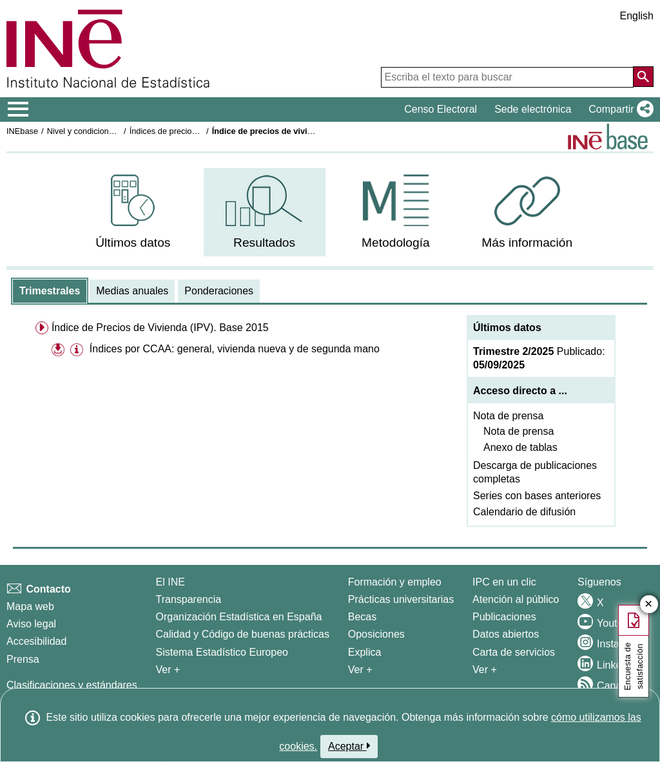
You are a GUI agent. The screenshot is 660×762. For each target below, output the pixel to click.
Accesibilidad (36, 641)
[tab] (49, 291)
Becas (362, 616)
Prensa (22, 659)
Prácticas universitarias (401, 599)
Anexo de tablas (520, 447)
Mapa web (30, 606)
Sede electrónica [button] (532, 109)
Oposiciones (376, 634)
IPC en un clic (504, 581)
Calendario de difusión (524, 511)
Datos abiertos (505, 634)
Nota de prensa (508, 415)
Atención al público (515, 599)
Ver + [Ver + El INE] (168, 669)
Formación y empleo (395, 581)
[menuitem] (133, 212)
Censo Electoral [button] (440, 109)
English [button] (637, 15)
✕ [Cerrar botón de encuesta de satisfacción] (648, 604)
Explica (365, 652)
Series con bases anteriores (537, 495)
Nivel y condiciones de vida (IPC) (107, 131)
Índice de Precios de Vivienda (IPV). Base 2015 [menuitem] (160, 327)
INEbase (22, 131)
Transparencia (189, 599)
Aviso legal (31, 623)
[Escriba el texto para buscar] (507, 77)
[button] (618, 109)
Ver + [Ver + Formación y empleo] (360, 669)
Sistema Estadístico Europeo (222, 652)
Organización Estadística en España (239, 616)
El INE (170, 581)
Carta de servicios (513, 652)
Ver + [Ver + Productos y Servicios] (484, 669)
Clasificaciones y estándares (71, 685)
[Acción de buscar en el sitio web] (643, 76)
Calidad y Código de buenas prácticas (243, 634)
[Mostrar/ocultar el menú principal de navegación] (18, 109)
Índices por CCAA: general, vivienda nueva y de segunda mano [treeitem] (235, 348)
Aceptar (349, 746)
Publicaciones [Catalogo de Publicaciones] (504, 616)
